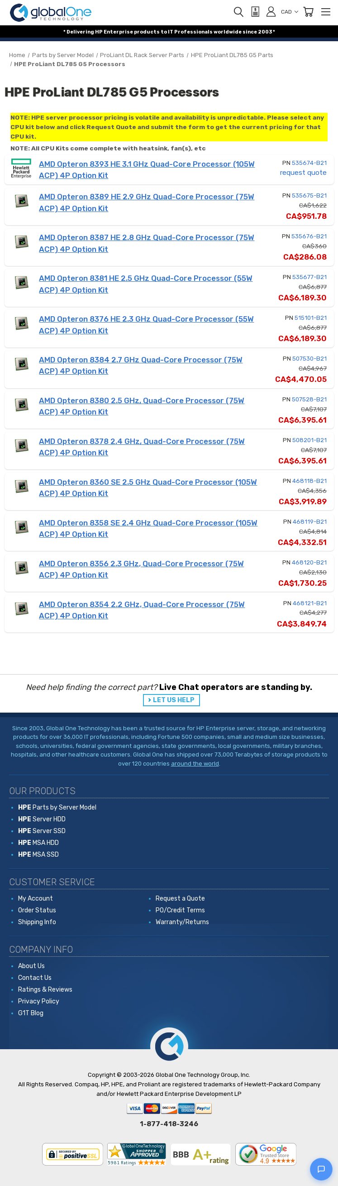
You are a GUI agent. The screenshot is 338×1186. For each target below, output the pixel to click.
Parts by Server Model (57, 807)
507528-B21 (309, 399)
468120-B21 (309, 562)
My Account (35, 898)
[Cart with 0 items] (308, 11)
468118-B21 (309, 480)
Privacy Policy (38, 1001)
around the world (195, 763)
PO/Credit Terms (180, 910)
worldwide (228, 32)
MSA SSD (38, 854)
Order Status (37, 910)
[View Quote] (254, 11)
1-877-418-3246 (169, 1124)
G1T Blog (30, 1013)
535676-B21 (309, 236)
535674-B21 (309, 162)
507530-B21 (309, 358)
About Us (31, 966)
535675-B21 (309, 195)
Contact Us (35, 978)
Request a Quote (180, 898)
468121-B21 (310, 603)
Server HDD (42, 819)
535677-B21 (309, 277)
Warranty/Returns (182, 922)
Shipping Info (37, 922)
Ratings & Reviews (45, 989)
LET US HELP (174, 700)
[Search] (238, 11)
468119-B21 (310, 521)
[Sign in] (271, 11)
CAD (289, 12)
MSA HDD (38, 843)
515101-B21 (311, 317)
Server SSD (42, 831)
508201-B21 (309, 440)
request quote (303, 173)
